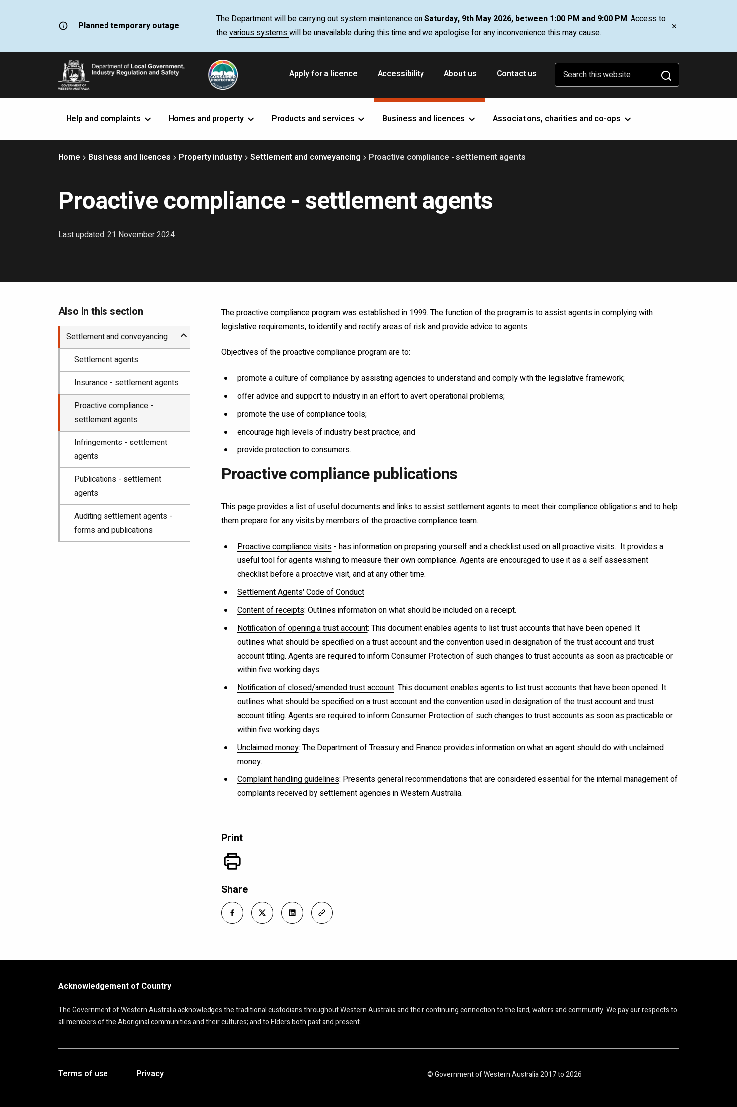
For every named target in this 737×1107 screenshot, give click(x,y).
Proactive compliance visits (284, 547)
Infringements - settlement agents (120, 449)
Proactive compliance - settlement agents (113, 413)
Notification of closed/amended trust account (315, 688)
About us (460, 74)
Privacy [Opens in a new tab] (149, 1074)
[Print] (232, 861)
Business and (429, 119)
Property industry (210, 157)
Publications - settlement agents (117, 486)
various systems (259, 33)
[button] (232, 913)
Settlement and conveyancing (305, 157)
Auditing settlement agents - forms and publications (123, 523)
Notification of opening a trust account (302, 628)
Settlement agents (106, 360)
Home (69, 157)
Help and (109, 119)
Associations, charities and (562, 119)
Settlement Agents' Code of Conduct (300, 592)
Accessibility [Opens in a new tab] (402, 77)
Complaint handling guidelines (288, 779)
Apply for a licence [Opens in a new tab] (324, 77)
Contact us (517, 74)
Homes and (212, 119)
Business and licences (129, 157)
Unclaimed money (268, 748)
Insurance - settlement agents (126, 383)
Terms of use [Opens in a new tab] (83, 1074)
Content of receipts (270, 610)
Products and (319, 119)
